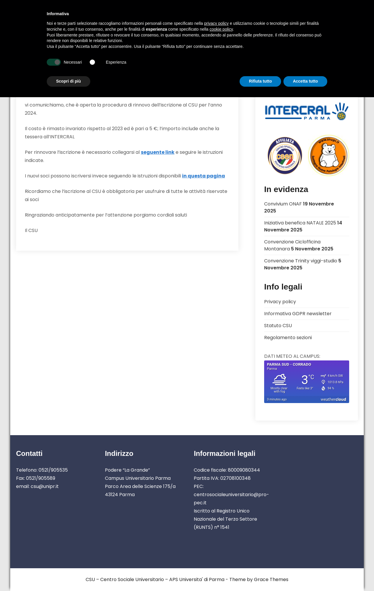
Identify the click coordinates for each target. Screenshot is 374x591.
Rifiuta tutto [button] (260, 81)
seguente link (157, 152)
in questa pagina (203, 175)
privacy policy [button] (216, 23)
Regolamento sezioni (288, 337)
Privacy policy (280, 301)
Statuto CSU (278, 325)
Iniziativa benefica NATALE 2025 (300, 222)
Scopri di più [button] (68, 81)
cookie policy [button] (221, 29)
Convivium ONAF (283, 204)
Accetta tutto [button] (305, 81)
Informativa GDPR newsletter (298, 313)
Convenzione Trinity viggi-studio (300, 260)
